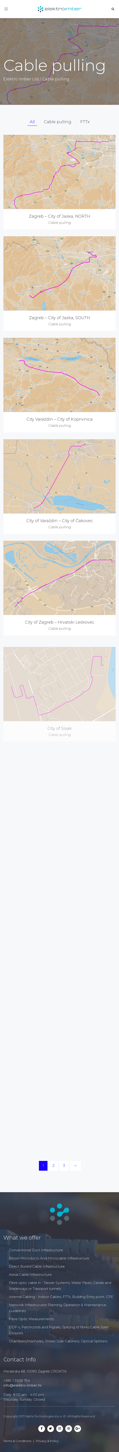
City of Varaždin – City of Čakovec (59, 531)
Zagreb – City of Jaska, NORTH (59, 216)
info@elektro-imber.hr (22, 1385)
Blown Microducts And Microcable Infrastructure (49, 1258)
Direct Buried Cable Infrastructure (37, 1266)
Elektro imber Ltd (21, 79)
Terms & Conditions (17, 1441)
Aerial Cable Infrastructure (30, 1274)
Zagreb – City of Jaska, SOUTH (59, 317)
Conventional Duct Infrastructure (36, 1250)
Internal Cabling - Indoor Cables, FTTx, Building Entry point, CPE (61, 1297)
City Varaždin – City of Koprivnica (60, 419)
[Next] (75, 1166)
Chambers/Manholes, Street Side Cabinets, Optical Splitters (58, 1341)
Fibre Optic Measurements (31, 1319)
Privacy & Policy (47, 1441)
